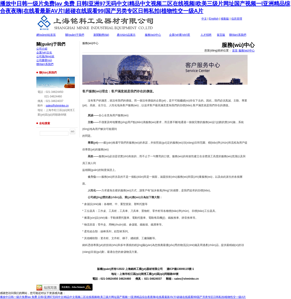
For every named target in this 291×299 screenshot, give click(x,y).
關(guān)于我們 (74, 34)
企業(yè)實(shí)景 (179, 34)
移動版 (225, 18)
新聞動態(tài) (101, 34)
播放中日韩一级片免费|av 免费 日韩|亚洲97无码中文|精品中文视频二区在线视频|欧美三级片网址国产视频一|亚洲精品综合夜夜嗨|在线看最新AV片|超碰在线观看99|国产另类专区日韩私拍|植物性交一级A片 (123, 297)
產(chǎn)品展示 (126, 34)
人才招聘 (206, 34)
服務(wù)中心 (153, 34)
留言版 (221, 34)
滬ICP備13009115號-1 (180, 269)
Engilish (213, 18)
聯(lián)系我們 (237, 34)
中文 (204, 18)
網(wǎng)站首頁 (46, 34)
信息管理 (236, 18)
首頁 (235, 50)
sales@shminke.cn (57, 105)
